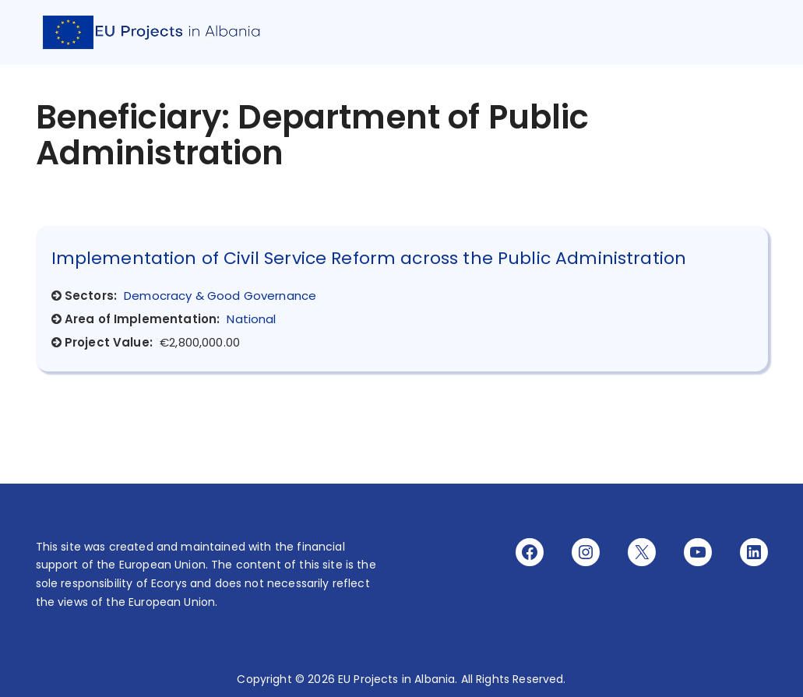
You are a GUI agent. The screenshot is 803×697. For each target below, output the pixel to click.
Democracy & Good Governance (220, 295)
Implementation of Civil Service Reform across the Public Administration (369, 258)
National (251, 319)
